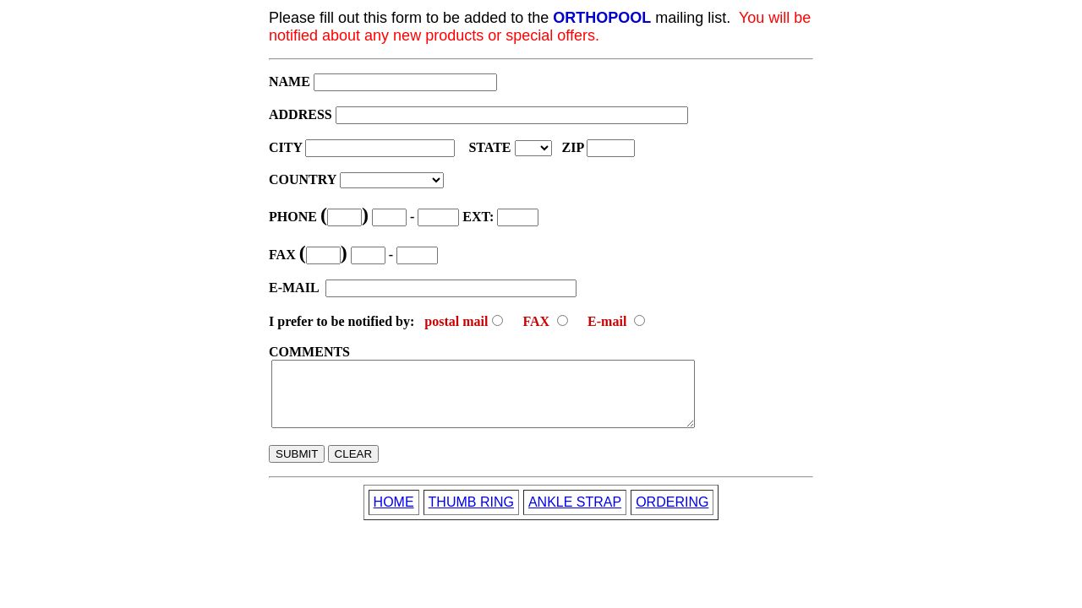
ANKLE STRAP (574, 515)
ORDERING (672, 515)
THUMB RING (471, 515)
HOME (394, 515)
